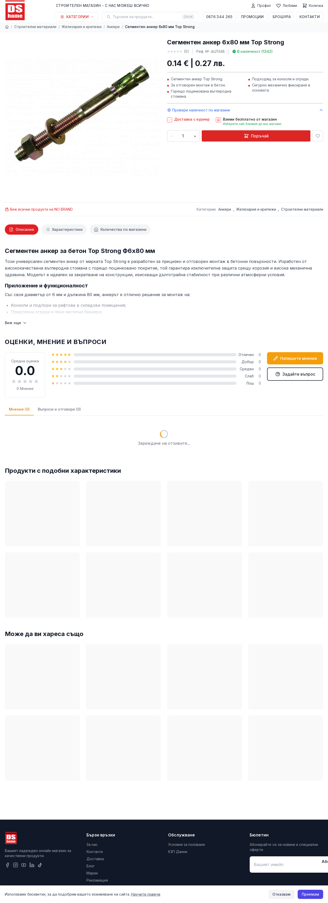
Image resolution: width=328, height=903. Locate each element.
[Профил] (261, 5)
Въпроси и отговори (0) (59, 409)
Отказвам (281, 894)
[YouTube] (23, 865)
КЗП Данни (177, 851)
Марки (92, 873)
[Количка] (312, 5)
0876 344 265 (219, 17)
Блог (90, 866)
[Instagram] (15, 865)
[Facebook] (7, 865)
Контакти (309, 17)
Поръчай (256, 135)
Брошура (282, 17)
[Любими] (286, 5)
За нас (92, 844)
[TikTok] (40, 865)
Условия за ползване (186, 844)
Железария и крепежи (82, 26)
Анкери (113, 26)
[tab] (21, 229)
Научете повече (145, 894)
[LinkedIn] (31, 865)
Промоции (252, 17)
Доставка (95, 859)
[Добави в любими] (317, 136)
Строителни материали (35, 26)
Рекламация (97, 880)
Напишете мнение (295, 358)
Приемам (310, 894)
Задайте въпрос (295, 374)
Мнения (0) (19, 409)
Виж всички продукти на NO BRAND (39, 209)
